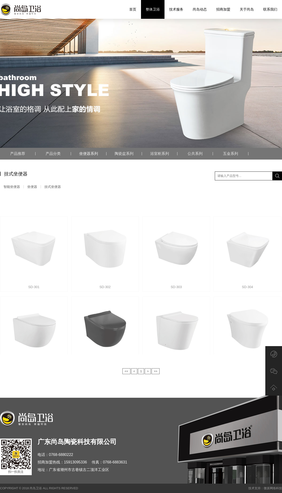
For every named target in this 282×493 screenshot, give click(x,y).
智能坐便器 (12, 187)
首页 (132, 9)
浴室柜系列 (159, 154)
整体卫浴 (152, 9)
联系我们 (270, 9)
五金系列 (230, 154)
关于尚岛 (247, 9)
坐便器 (32, 187)
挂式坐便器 (52, 187)
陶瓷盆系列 (124, 154)
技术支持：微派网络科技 (265, 488)
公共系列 (195, 154)
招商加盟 (223, 9)
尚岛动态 (200, 9)
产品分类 (53, 154)
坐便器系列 (88, 154)
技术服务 (176, 9)
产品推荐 (17, 154)
